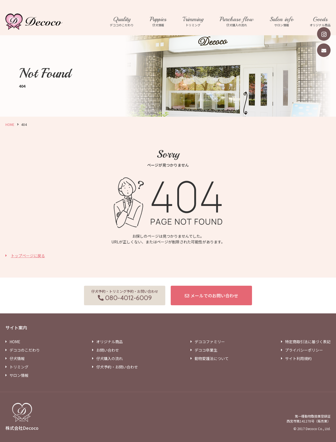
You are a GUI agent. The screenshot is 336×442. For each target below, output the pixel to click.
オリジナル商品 (320, 21)
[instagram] (324, 34)
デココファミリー (210, 341)
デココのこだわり (122, 21)
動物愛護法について (212, 358)
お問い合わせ (107, 350)
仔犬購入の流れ (236, 21)
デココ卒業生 (206, 350)
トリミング (193, 21)
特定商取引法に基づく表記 (308, 341)
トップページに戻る (28, 255)
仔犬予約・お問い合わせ (117, 367)
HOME (9, 124)
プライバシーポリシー (304, 350)
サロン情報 (281, 21)
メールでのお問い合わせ (214, 295)
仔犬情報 (158, 21)
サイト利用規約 (298, 358)
